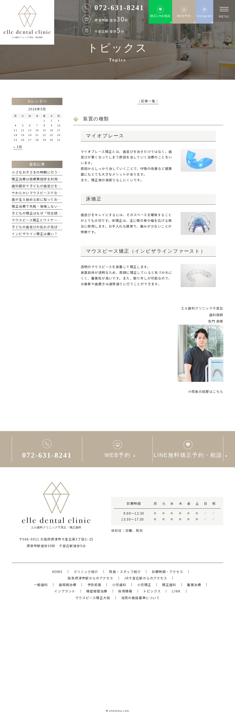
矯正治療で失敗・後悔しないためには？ (43, 206)
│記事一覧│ (148, 100)
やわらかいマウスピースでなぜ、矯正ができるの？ (52, 192)
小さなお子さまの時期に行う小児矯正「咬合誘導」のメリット (61, 172)
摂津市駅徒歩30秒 (41, 545)
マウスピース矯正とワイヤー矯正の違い (43, 219)
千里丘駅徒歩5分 (72, 545)
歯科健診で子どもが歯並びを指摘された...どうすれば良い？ (59, 185)
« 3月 (17, 146)
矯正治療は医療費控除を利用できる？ (42, 179)
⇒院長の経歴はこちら (205, 391)
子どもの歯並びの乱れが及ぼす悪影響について (49, 226)
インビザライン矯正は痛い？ (35, 233)
